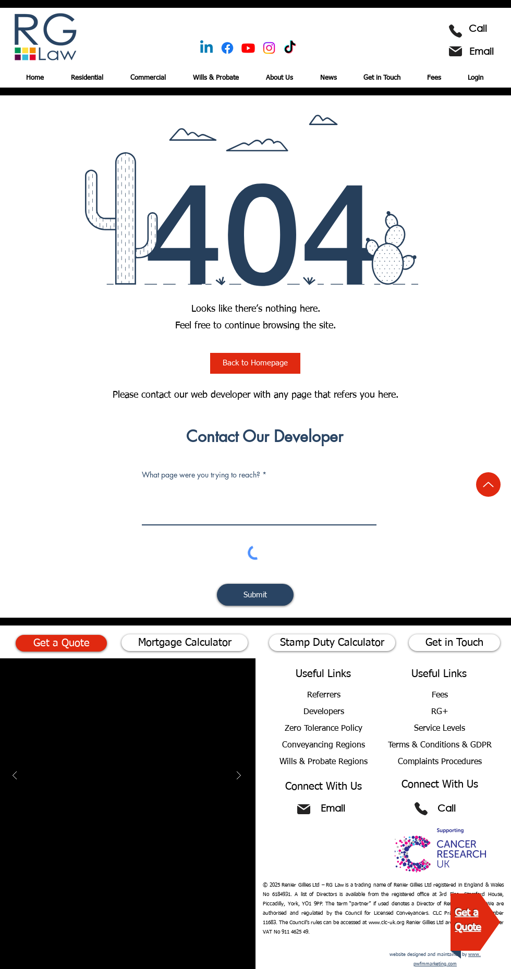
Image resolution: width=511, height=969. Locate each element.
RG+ (439, 712)
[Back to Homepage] (255, 363)
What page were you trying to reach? (201, 475)
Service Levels (439, 729)
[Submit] (255, 595)
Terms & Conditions (425, 745)
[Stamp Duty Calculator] (332, 642)
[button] (152, 73)
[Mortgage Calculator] (184, 642)
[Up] (488, 484)
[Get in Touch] (454, 642)
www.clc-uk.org (387, 922)
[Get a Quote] (61, 643)
